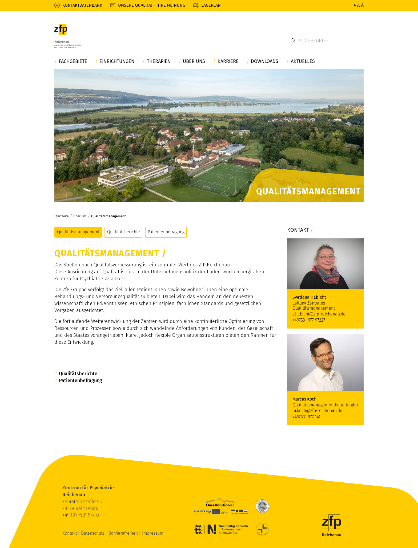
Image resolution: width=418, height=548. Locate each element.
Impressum (152, 533)
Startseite (61, 216)
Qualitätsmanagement (108, 216)
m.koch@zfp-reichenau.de (317, 410)
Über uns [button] (194, 61)
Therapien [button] (159, 61)
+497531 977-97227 (308, 320)
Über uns (80, 216)
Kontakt (70, 533)
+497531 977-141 (306, 416)
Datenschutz (93, 533)
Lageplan (211, 5)
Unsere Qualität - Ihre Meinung (151, 5)
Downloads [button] (264, 61)
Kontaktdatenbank (82, 5)
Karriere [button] (228, 61)
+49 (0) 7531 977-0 (80, 515)
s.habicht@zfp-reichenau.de (318, 314)
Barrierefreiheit (123, 533)
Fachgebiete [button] (73, 61)
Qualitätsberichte (123, 231)
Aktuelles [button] (303, 61)
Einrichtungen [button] (116, 61)
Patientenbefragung (166, 231)
